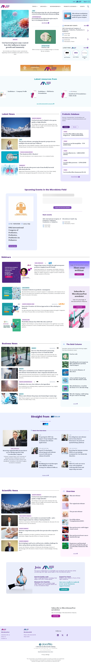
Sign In (85, 1)
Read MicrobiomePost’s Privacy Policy (45, 652)
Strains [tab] (66, 127)
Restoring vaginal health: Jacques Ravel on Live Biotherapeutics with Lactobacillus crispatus (15, 452)
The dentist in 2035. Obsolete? (29, 154)
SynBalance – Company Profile (17, 91)
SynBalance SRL (84, 58)
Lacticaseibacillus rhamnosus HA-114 (74, 172)
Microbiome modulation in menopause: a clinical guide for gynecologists (79, 15)
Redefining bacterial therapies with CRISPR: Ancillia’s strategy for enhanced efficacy (48, 465)
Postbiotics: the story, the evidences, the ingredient (34, 384)
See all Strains (75, 177)
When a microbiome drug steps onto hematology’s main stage (38, 396)
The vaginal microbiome (77, 503)
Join (74, 1)
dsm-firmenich (67, 57)
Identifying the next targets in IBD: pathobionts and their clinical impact (79, 363)
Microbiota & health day (69, 37)
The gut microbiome (76, 511)
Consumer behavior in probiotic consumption (36, 290)
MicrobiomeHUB (28, 632)
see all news (45, 22)
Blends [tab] (74, 127)
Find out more (12, 246)
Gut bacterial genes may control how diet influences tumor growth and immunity (15, 45)
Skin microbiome (75, 495)
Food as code (45, 47)
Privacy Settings (45, 654)
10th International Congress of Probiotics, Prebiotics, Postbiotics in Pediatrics (73, 30)
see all (86, 25)
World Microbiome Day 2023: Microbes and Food (37, 322)
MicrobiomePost (5, 632)
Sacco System (76, 57)
